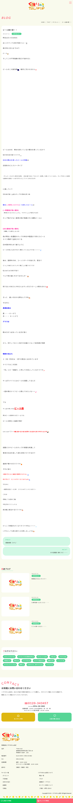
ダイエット (6, 775)
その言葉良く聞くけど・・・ (58, 552)
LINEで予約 (7, 801)
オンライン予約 (18, 717)
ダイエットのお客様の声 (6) (26, 657)
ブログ (41, 779)
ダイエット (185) (42, 657)
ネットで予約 (44, 801)
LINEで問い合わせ (55, 717)
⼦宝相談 (5, 779)
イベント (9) (60, 661)
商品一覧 (41, 775)
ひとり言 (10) (26, 661)
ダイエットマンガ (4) (10, 664)
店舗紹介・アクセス (44, 782)
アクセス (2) (49, 664)
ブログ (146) (62, 657)
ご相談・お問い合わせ (45, 788)
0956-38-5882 (28, 756)
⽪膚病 (4, 785)
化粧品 (4, 788)
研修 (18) (16, 661)
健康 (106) (51, 661)
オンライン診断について (46, 785)
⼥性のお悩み (6, 782)
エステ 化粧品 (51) (39, 661)
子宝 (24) (53, 657)
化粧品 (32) (7, 661)
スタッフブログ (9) (9, 657)
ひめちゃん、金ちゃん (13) (35, 664)
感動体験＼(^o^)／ (11, 543)
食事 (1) (22, 664)
